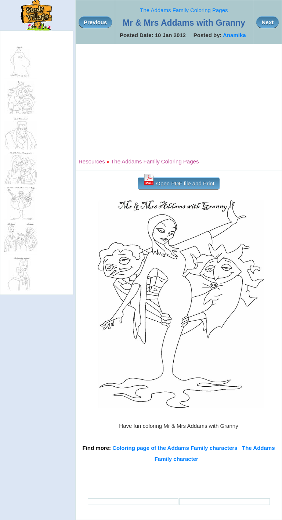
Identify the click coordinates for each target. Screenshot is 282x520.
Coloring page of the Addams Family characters (174, 448)
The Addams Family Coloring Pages (184, 10)
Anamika (234, 35)
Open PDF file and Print (178, 182)
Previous (95, 22)
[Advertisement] (179, 98)
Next (267, 22)
